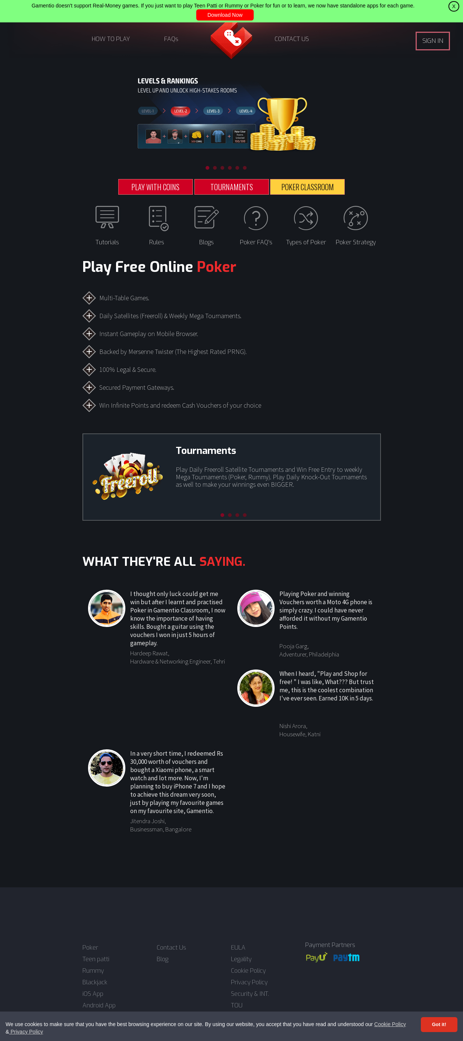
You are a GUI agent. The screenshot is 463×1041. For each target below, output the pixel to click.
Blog (162, 959)
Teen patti (95, 959)
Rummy (93, 971)
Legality (241, 959)
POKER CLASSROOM (307, 186)
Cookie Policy (390, 1024)
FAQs (171, 39)
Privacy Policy (26, 1032)
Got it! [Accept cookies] (439, 1024)
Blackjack (94, 982)
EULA (238, 947)
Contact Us (171, 947)
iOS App (92, 994)
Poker (90, 947)
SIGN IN (432, 41)
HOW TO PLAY (111, 39)
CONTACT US (292, 39)
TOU (237, 1005)
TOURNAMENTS (231, 186)
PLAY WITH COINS (155, 186)
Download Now (225, 15)
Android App (99, 1005)
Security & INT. (250, 994)
